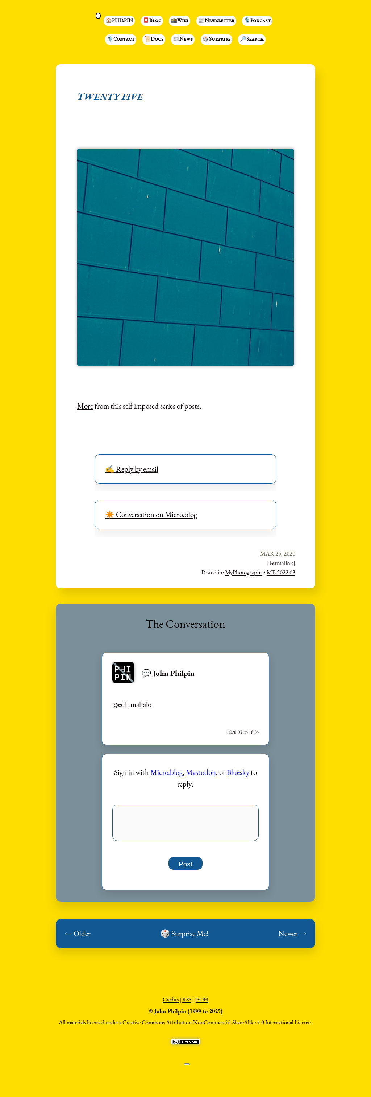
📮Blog (152, 21)
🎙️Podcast (257, 21)
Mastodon (201, 772)
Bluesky (238, 772)
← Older (77, 937)
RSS (186, 1003)
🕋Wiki (179, 21)
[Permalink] (281, 563)
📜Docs (153, 39)
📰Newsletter (216, 21)
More (85, 406)
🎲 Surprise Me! (184, 937)
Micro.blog (166, 772)
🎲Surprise (216, 39)
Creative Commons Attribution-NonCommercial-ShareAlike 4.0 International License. (217, 1026)
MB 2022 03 (281, 572)
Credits (171, 1003)
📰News (183, 39)
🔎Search (252, 39)
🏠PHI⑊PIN (119, 21)
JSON (201, 1003)
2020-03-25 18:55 (243, 732)
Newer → (292, 937)
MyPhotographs (243, 572)
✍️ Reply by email (131, 469)
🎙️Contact (120, 39)
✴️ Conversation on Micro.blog (151, 514)
